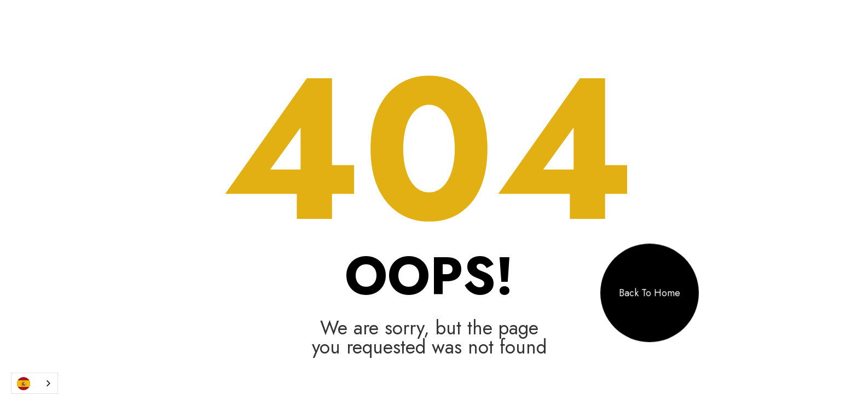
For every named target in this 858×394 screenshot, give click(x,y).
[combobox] (34, 383)
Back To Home (649, 293)
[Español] (34, 383)
